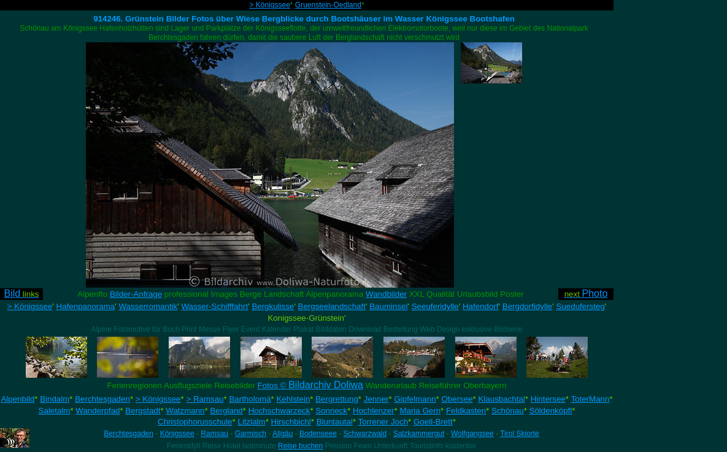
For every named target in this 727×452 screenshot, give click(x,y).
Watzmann (185, 410)
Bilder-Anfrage (136, 294)
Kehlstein (293, 399)
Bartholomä (250, 399)
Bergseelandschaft (332, 306)
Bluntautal (335, 421)
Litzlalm (252, 421)
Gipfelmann (415, 399)
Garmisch (250, 433)
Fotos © (310, 385)
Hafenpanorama (85, 306)
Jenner (376, 399)
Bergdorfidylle (527, 306)
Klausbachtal (501, 399)
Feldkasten (466, 410)
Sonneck (331, 410)
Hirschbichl (291, 421)
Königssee (177, 433)
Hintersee (548, 399)
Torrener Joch (383, 421)
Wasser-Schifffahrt (214, 306)
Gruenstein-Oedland (328, 5)
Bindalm (54, 399)
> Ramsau (204, 399)
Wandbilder (386, 294)
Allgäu (282, 433)
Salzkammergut (418, 433)
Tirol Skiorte (519, 433)
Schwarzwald (365, 433)
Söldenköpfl (550, 410)
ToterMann (590, 399)
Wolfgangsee (472, 433)
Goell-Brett (433, 421)
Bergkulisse (273, 306)
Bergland (226, 410)
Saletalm (55, 410)
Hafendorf (481, 306)
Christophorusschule (195, 421)
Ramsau (214, 433)
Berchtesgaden (102, 399)
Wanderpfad (97, 410)
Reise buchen (300, 446)
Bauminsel (388, 306)
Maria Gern (419, 410)
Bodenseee (318, 433)
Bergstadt (142, 410)
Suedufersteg (580, 306)
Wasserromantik (147, 306)
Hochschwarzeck (279, 410)
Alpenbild (17, 399)
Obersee (456, 399)
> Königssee (269, 5)
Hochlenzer (373, 410)
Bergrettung (336, 399)
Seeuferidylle (435, 306)
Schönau (507, 410)
